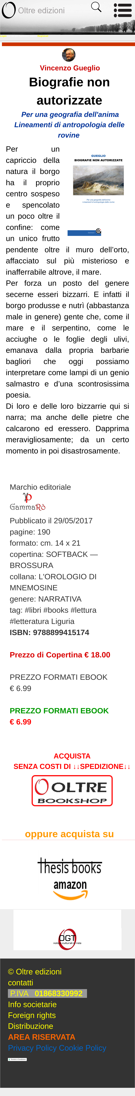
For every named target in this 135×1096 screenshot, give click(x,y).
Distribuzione (30, 1026)
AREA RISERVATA (41, 1037)
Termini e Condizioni (18, 1059)
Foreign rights (32, 1015)
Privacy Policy (32, 1048)
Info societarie (32, 1004)
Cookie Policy (82, 1048)
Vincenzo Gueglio (70, 68)
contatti (20, 982)
